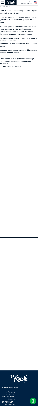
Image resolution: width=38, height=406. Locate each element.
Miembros (30, 2)
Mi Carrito (23, 2)
